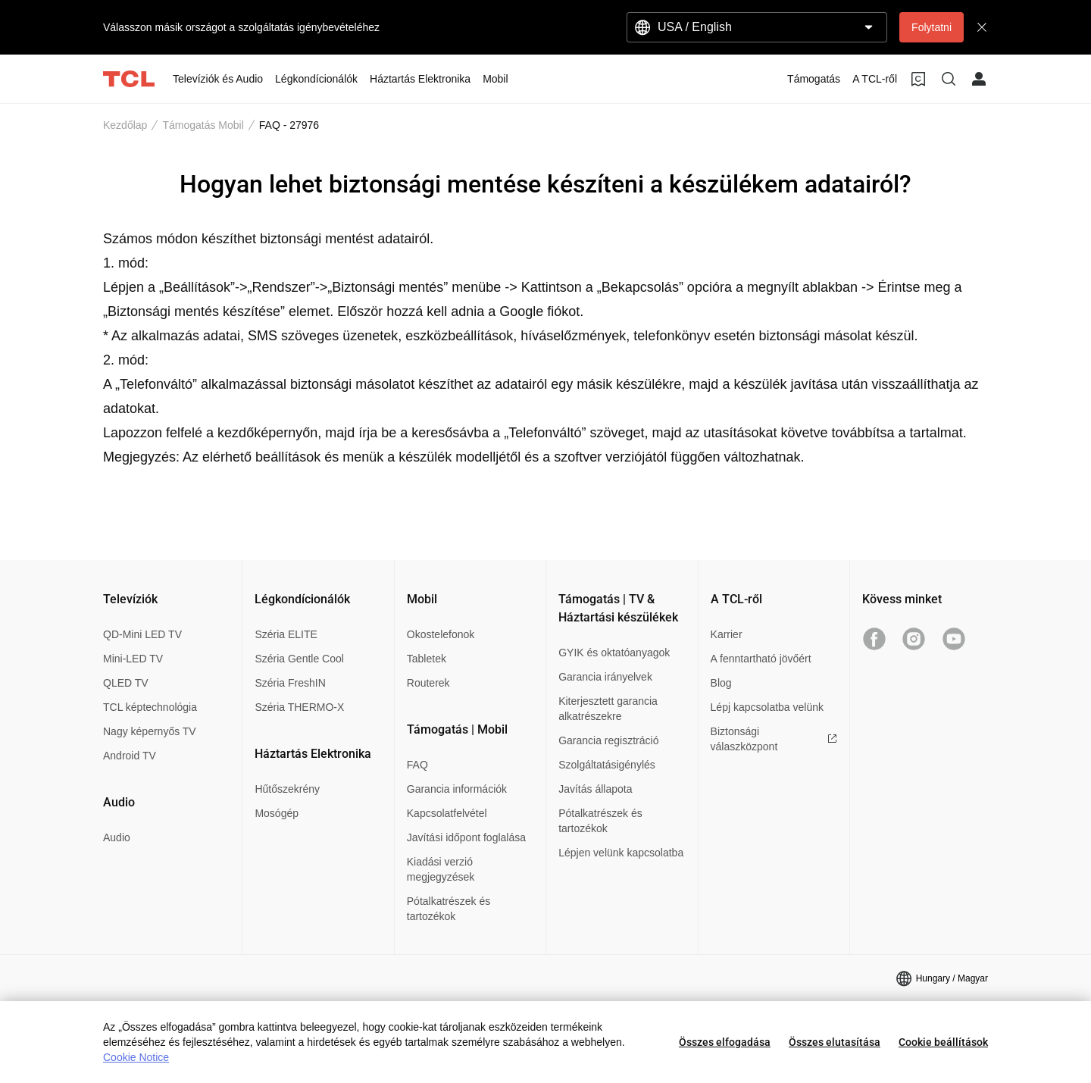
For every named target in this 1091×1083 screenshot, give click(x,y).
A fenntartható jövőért (761, 659)
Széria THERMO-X (299, 707)
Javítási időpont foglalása (466, 837)
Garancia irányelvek (605, 677)
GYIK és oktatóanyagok (614, 652)
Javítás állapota (595, 789)
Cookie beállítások (943, 1042)
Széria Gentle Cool (299, 659)
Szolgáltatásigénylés (606, 765)
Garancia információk (457, 789)
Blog (721, 683)
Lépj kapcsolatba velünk (767, 707)
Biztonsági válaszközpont (774, 739)
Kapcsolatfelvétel (447, 813)
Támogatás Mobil (202, 125)
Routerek (428, 683)
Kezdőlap (125, 125)
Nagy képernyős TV (149, 731)
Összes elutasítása (834, 1042)
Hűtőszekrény (287, 789)
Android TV (129, 756)
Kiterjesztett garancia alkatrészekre (608, 708)
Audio (116, 837)
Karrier (726, 634)
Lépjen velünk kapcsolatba (620, 853)
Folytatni (931, 27)
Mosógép (277, 813)
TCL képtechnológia (150, 707)
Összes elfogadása (725, 1042)
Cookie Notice (136, 1057)
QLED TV (125, 683)
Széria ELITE (286, 634)
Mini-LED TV (133, 659)
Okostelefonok (441, 634)
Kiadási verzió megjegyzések (441, 869)
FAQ (417, 765)
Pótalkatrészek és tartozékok (449, 908)
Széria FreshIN (290, 683)
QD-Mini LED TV (142, 634)
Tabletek (426, 659)
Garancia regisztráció (608, 740)
